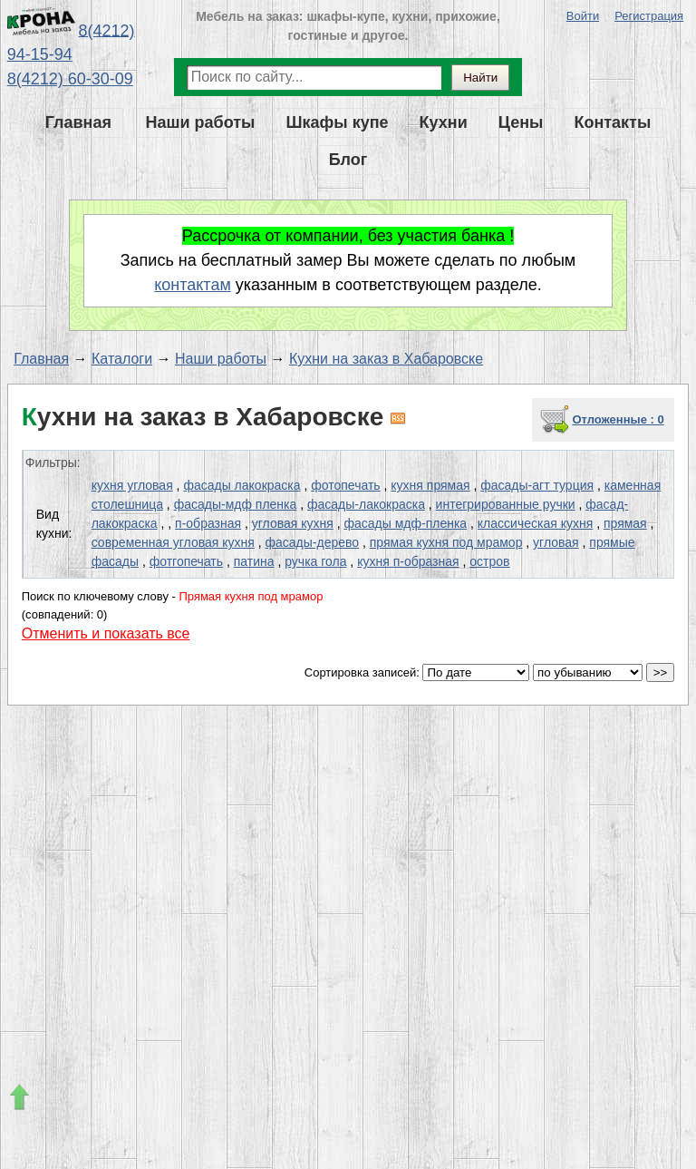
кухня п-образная (408, 561)
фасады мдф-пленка (405, 523)
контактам (192, 285)
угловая (556, 542)
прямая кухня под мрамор (446, 542)
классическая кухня (535, 523)
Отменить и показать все (106, 633)
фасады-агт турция (537, 485)
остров (489, 561)
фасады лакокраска (241, 485)
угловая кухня (293, 523)
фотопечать (345, 485)
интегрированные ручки (505, 504)
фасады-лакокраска (366, 504)
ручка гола (315, 561)
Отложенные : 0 (617, 419)
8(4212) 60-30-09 (70, 79)
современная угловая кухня (173, 542)
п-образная (208, 523)
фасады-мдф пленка (235, 504)
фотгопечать (186, 561)
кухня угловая (132, 485)
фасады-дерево (313, 542)
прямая (625, 523)
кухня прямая (430, 485)
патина (254, 561)
